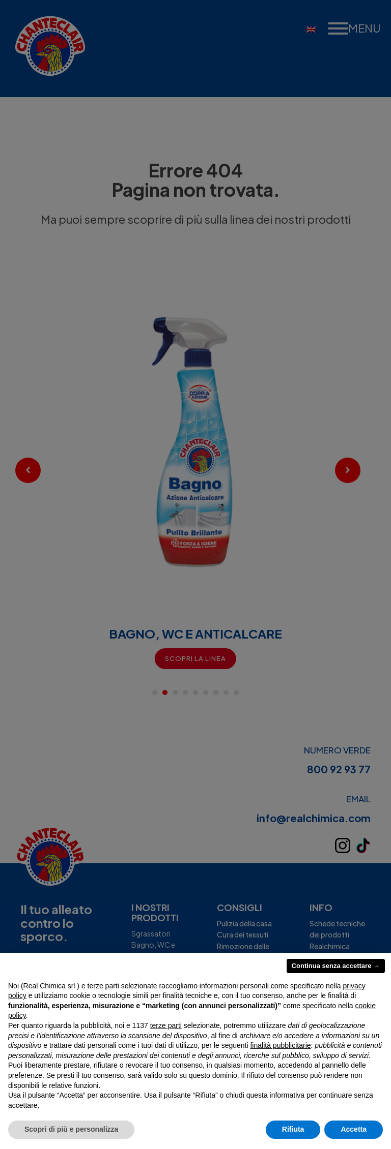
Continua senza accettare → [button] (336, 966)
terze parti (166, 1025)
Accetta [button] (354, 1129)
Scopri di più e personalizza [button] (71, 1129)
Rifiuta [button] (293, 1129)
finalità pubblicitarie (280, 1045)
